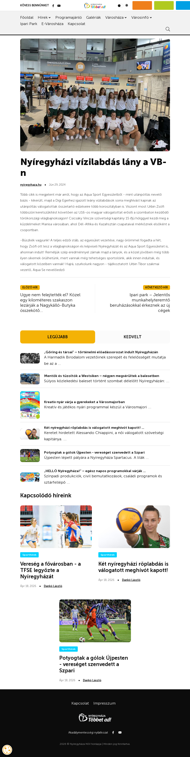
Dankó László (53, 586)
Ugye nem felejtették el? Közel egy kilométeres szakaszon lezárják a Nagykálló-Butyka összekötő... (50, 302)
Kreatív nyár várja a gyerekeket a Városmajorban (84, 402)
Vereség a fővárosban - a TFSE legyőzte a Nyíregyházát (50, 570)
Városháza (114, 17)
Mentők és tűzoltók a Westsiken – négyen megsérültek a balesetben (101, 376)
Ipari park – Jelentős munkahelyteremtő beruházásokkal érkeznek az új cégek (140, 302)
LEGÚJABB (57, 337)
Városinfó (140, 17)
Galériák (93, 17)
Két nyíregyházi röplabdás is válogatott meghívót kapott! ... (94, 428)
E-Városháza (52, 23)
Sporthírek (29, 554)
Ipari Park (28, 23)
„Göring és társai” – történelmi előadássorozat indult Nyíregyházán (101, 352)
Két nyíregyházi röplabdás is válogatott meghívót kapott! (133, 567)
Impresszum (104, 703)
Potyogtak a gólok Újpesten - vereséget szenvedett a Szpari (94, 452)
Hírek (43, 17)
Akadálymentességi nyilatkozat (88, 732)
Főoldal (26, 17)
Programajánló (68, 17)
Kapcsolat (76, 23)
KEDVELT (133, 337)
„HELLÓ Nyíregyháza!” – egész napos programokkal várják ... (95, 471)
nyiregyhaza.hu (30, 184)
